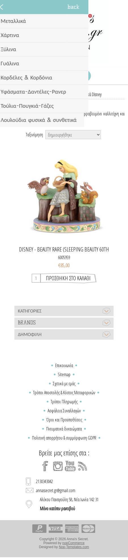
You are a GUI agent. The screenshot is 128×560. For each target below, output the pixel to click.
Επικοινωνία (64, 365)
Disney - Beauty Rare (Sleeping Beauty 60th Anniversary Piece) (64, 249)
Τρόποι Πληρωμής (64, 402)
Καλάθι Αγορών (71, 75)
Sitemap (64, 374)
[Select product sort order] (73, 134)
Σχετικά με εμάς (64, 383)
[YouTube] (70, 466)
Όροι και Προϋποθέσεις (64, 420)
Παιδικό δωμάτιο (53, 94)
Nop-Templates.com (74, 547)
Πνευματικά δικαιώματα (64, 429)
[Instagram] (58, 466)
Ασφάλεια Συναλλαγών (64, 411)
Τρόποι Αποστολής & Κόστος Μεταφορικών (64, 392)
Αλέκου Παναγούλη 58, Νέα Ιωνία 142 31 (69, 504)
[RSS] (83, 466)
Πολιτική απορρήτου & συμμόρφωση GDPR (64, 438)
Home (31, 94)
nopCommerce (73, 543)
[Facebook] (45, 466)
